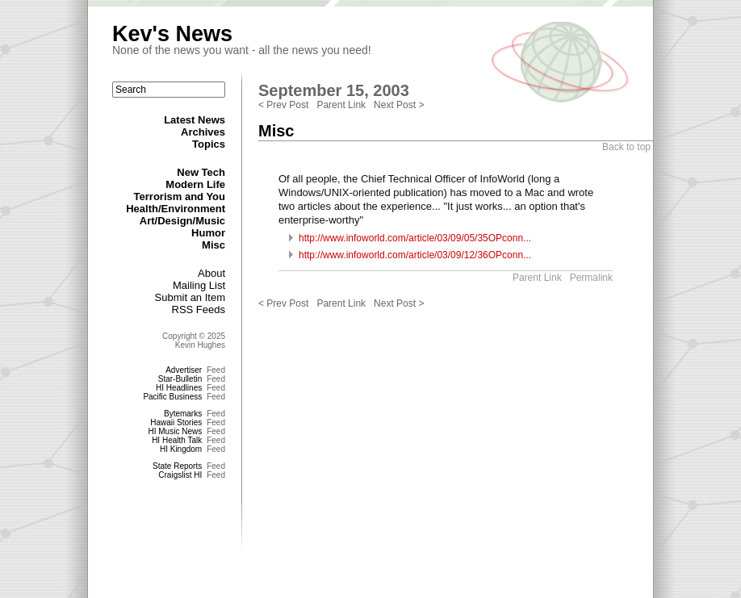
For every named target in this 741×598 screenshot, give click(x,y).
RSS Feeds (198, 309)
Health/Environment (175, 209)
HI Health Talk (177, 440)
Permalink (591, 277)
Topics (208, 144)
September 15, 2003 (333, 90)
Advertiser (183, 370)
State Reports (177, 466)
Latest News (194, 120)
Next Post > (399, 105)
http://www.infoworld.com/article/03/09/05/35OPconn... (415, 238)
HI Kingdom (181, 449)
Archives (203, 132)
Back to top (626, 147)
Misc (213, 245)
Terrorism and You (179, 196)
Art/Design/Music (182, 221)
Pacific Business (172, 396)
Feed (216, 370)
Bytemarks (183, 413)
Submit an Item (190, 297)
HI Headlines (179, 387)
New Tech (201, 172)
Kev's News (172, 34)
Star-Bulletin (180, 378)
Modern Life (195, 184)
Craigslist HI (180, 474)
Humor (208, 233)
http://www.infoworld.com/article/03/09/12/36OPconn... (415, 255)
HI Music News (176, 431)
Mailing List (199, 285)
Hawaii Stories (176, 422)
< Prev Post (283, 105)
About (211, 273)
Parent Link (341, 105)
